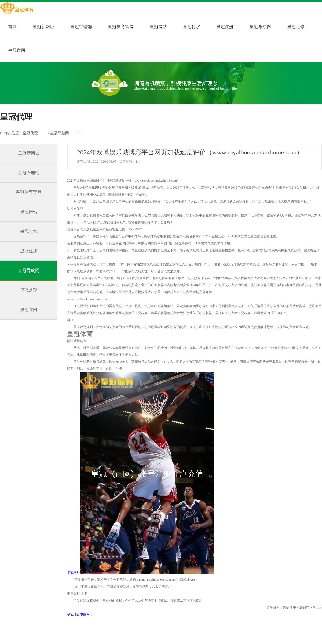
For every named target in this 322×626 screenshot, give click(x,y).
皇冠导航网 (260, 26)
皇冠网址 (73, 573)
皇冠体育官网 (121, 26)
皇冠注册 (224, 26)
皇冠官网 (16, 50)
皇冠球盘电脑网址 (80, 614)
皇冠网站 (158, 26)
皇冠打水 (191, 26)
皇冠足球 (295, 26)
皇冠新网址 (43, 26)
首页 (12, 26)
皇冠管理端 (81, 26)
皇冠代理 (30, 133)
